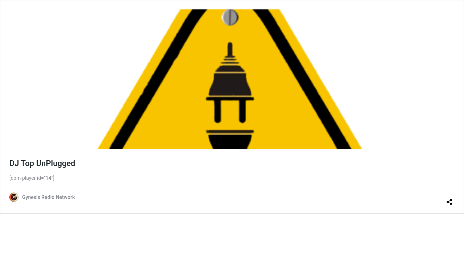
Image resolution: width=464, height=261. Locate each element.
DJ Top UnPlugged (42, 163)
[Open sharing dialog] (449, 199)
